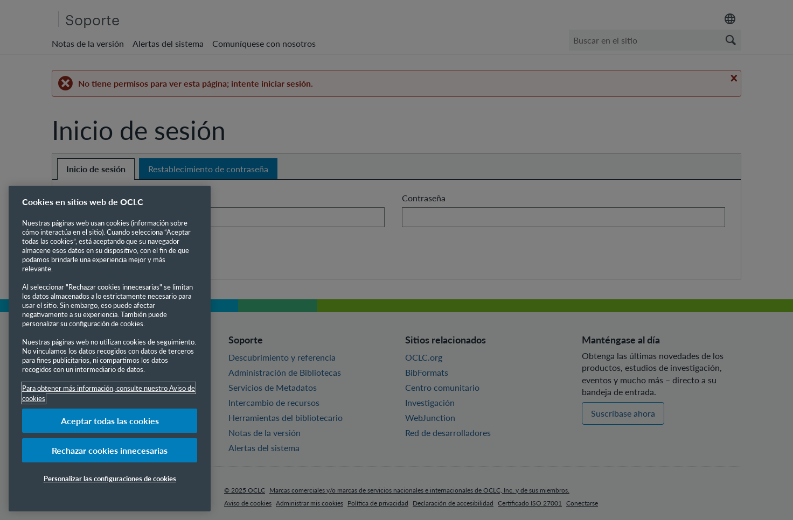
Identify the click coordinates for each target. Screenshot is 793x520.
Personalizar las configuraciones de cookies (110, 478)
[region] (110, 348)
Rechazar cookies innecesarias (110, 450)
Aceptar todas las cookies (110, 420)
